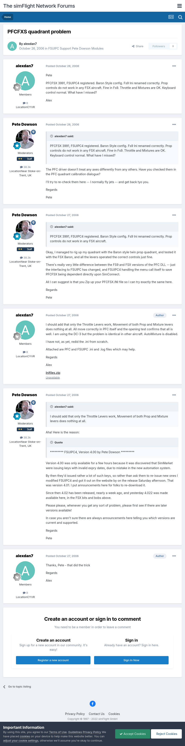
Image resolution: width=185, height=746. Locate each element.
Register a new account (53, 660)
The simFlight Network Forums (39, 6)
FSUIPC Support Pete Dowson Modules (75, 48)
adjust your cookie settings (20, 740)
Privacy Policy (75, 714)
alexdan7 (30, 44)
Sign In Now (131, 660)
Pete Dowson (24, 124)
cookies (25, 736)
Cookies (114, 714)
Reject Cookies (166, 734)
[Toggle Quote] (52, 136)
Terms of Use (58, 732)
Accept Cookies (133, 734)
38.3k (25, 167)
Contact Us (97, 714)
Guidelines (75, 732)
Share (137, 46)
